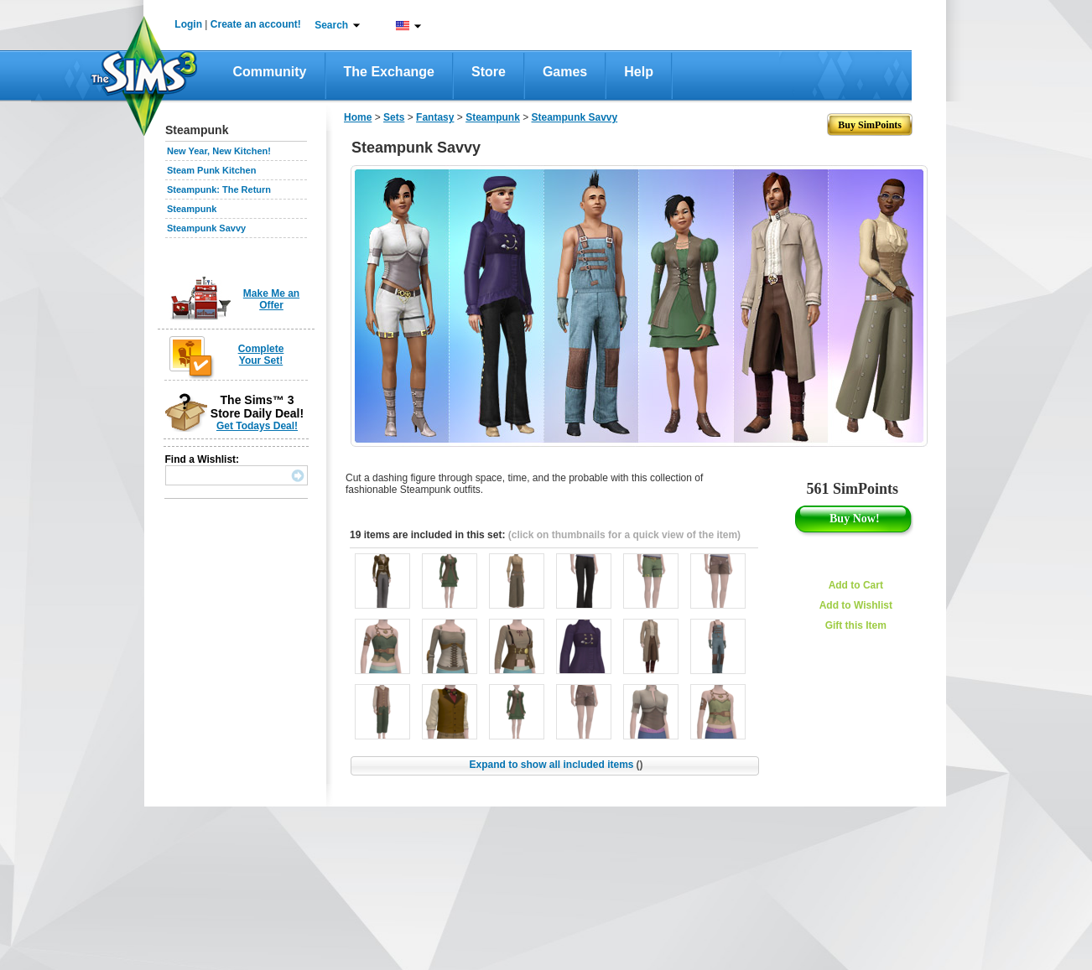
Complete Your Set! (261, 354)
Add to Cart (856, 585)
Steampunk (191, 209)
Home (358, 117)
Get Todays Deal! (257, 426)
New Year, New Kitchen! (219, 151)
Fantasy (435, 117)
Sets (393, 117)
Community (270, 72)
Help (638, 72)
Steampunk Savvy (206, 228)
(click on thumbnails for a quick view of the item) (624, 535)
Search (331, 25)
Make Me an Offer (271, 299)
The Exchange (389, 72)
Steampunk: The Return (219, 189)
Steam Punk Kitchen (211, 170)
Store (488, 72)
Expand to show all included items (555, 764)
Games (565, 72)
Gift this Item (856, 625)
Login (188, 24)
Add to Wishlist (855, 605)
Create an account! (256, 24)
